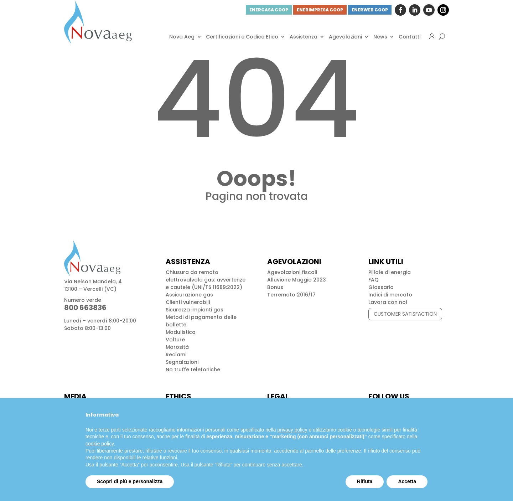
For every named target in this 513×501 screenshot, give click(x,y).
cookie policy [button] (100, 443)
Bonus (275, 287)
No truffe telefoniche (193, 369)
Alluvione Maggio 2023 (296, 279)
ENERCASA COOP (268, 10)
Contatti (409, 36)
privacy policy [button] (292, 430)
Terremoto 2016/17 (291, 294)
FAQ (373, 279)
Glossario (381, 287)
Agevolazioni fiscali (292, 272)
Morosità (177, 347)
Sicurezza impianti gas (194, 309)
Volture (175, 339)
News (380, 36)
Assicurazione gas (189, 294)
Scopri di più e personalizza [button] (129, 481)
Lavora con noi (387, 302)
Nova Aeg (182, 36)
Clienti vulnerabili (188, 302)
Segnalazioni (182, 362)
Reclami (176, 354)
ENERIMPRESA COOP (320, 10)
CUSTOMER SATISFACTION (405, 313)
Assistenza (303, 36)
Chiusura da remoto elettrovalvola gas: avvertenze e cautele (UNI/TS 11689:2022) (205, 280)
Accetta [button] (407, 481)
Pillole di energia (389, 272)
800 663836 (85, 308)
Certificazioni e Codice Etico (242, 36)
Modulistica (181, 332)
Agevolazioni (345, 36)
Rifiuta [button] (365, 481)
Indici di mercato (390, 294)
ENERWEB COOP (370, 10)
